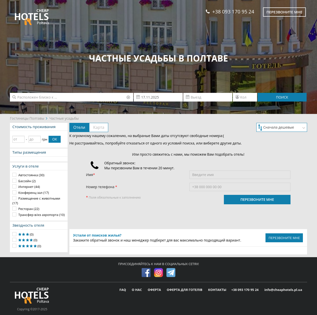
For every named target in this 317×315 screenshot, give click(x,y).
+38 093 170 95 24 (230, 11)
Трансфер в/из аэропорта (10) (41, 214)
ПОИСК (282, 97)
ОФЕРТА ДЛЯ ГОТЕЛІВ (185, 289)
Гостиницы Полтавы (27, 118)
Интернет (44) (29, 186)
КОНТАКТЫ (217, 289)
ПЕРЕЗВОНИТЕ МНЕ (257, 199)
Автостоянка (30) (31, 175)
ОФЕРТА (155, 289)
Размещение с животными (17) (36, 200)
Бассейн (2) (27, 181)
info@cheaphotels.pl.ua (283, 289)
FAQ (123, 289)
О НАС (137, 289)
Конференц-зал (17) (33, 192)
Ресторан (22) (28, 209)
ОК (54, 139)
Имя (89, 174)
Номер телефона (100, 186)
